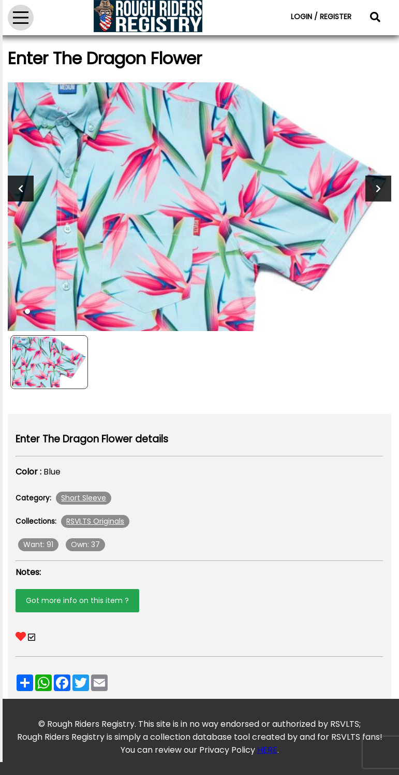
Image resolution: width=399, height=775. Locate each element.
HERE (267, 750)
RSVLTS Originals (95, 521)
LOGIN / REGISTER (321, 16)
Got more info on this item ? (77, 600)
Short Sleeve (83, 498)
